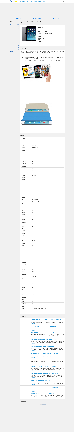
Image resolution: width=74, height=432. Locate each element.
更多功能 (23, 294)
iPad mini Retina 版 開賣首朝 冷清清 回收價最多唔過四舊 (44, 339)
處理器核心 (24, 173)
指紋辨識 (23, 299)
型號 (22, 143)
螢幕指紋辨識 (24, 301)
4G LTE (23, 156)
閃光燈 (23, 235)
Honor (11, 28)
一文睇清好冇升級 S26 (55, 18)
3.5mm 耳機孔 (24, 264)
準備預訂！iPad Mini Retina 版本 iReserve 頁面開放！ (44, 366)
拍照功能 (23, 240)
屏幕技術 (23, 230)
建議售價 (23, 147)
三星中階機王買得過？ (19, 18)
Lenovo (11, 33)
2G (22, 152)
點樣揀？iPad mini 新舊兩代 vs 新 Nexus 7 (41, 380)
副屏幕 (23, 226)
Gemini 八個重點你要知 (37, 18)
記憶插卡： (39, 39)
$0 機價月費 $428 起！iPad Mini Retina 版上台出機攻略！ (44, 353)
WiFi (22, 276)
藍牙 (22, 278)
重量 (22, 203)
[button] (63, 1)
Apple (11, 24)
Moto (11, 35)
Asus (11, 26)
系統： (40, 28)
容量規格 (23, 175)
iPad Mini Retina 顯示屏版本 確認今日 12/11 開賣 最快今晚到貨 (46, 373)
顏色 (22, 199)
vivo (10, 47)
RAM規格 (23, 177)
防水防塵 (23, 219)
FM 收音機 (23, 269)
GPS (22, 280)
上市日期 (23, 145)
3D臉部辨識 (24, 303)
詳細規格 (32, 24)
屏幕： (40, 33)
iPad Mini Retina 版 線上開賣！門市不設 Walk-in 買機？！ (44, 360)
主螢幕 (23, 224)
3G (22, 154)
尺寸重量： (39, 31)
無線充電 (23, 216)
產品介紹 (27, 24)
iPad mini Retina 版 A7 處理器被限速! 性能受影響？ (43, 346)
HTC (10, 30)
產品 (18, 24)
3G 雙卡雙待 (24, 163)
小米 (10, 49)
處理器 (23, 170)
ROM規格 (23, 179)
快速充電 (23, 212)
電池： (40, 41)
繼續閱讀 (33, 323)
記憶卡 (23, 289)
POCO (11, 41)
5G (22, 159)
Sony (11, 45)
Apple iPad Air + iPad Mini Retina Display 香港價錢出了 (44, 387)
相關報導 (37, 24)
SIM (22, 205)
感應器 (23, 308)
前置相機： (39, 36)
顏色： (40, 43)
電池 (22, 210)
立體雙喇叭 (24, 267)
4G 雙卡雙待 (24, 161)
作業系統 (23, 168)
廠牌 (22, 140)
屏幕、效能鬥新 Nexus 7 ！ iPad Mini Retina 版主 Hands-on (45, 333)
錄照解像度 (24, 238)
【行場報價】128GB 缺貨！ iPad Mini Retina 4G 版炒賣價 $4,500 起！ (47, 319)
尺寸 (22, 201)
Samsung (11, 43)
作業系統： (39, 27)
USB (22, 285)
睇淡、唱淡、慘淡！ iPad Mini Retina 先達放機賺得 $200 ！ (45, 326)
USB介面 (23, 287)
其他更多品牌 (12, 51)
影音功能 (23, 271)
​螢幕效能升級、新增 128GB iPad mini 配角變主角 (42, 394)
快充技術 (23, 214)
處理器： (39, 38)
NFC (22, 283)
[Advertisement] (42, 95)
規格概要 (22, 24)
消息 (16, 24)
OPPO (11, 39)
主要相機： (39, 34)
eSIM (23, 208)
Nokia (11, 37)
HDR (22, 228)
